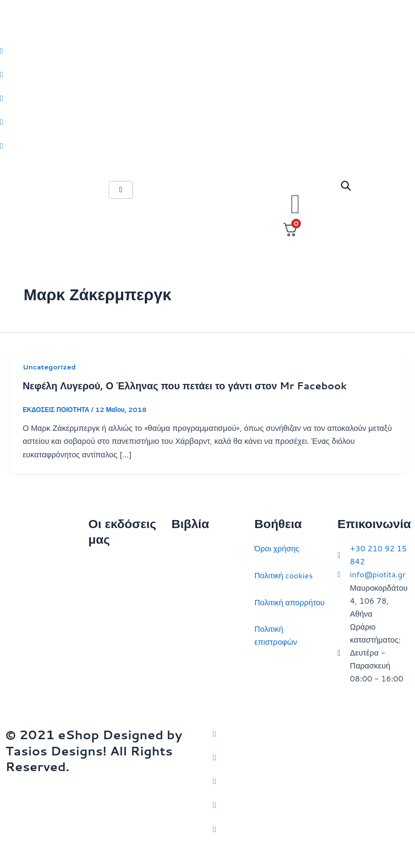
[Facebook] (207, 73)
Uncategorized (49, 367)
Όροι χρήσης (277, 548)
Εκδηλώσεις (109, 645)
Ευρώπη (186, 668)
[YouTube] (311, 828)
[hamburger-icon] (121, 190)
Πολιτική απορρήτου (290, 602)
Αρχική (100, 564)
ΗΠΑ (179, 695)
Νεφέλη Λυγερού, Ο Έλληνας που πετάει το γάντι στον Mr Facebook (185, 386)
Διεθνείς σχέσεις (199, 548)
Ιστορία (184, 602)
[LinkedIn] (207, 121)
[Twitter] (207, 50)
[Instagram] (207, 97)
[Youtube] (207, 145)
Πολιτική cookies (284, 575)
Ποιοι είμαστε (112, 591)
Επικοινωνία (110, 618)
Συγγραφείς (109, 671)
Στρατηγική (190, 575)
